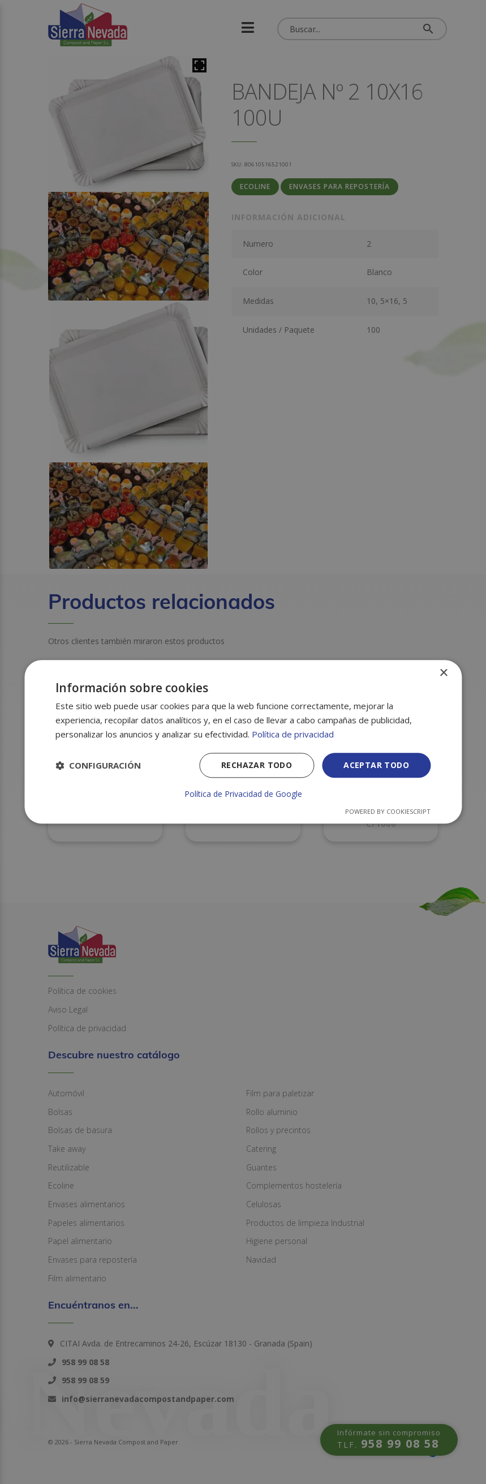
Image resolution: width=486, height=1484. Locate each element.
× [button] (443, 673)
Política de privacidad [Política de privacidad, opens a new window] (293, 734)
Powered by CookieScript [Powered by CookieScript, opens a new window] (388, 812)
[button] (98, 765)
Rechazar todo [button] (256, 765)
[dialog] (243, 742)
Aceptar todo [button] (376, 765)
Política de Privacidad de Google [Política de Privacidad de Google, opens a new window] (243, 795)
